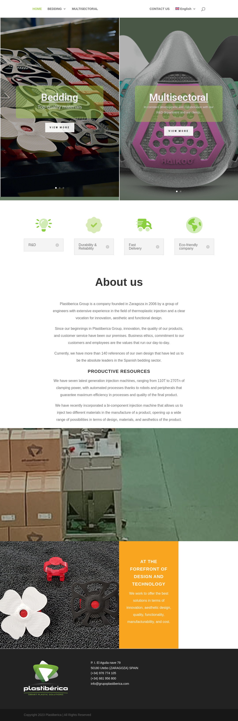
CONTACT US (160, 9)
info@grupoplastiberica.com (110, 683)
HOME (36, 9)
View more (60, 138)
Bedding (59, 108)
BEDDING (54, 9)
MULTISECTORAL (85, 9)
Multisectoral (178, 108)
